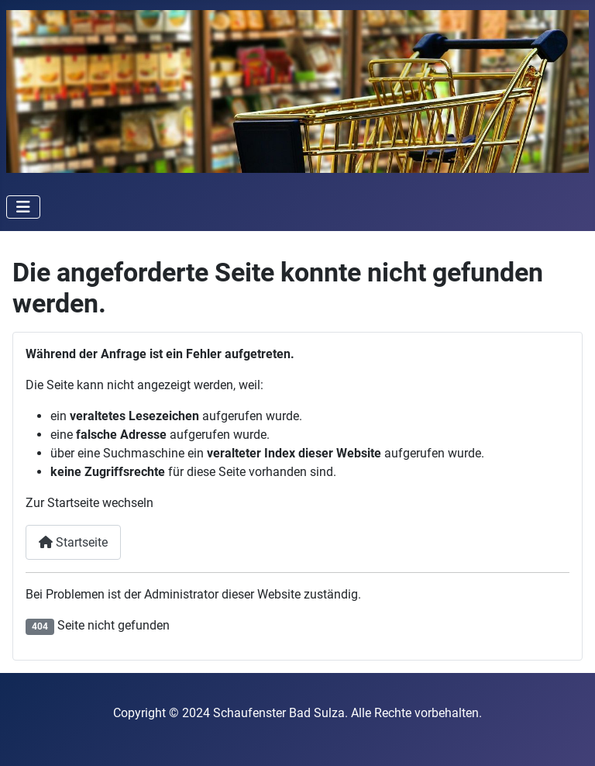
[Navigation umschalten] (23, 207)
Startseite (73, 542)
